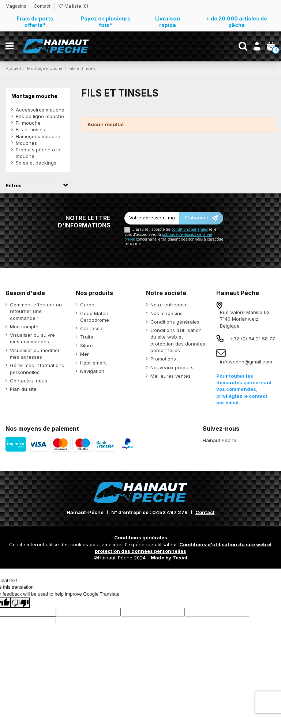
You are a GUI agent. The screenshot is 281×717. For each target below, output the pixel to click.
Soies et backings (36, 163)
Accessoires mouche (40, 110)
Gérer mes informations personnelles (37, 368)
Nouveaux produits (172, 367)
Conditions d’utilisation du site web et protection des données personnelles (177, 340)
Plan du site (23, 389)
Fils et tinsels (30, 129)
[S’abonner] (201, 218)
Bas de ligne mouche (40, 116)
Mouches (26, 143)
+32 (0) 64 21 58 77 (252, 338)
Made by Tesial (169, 558)
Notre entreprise (169, 304)
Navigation (92, 371)
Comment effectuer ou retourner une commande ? (36, 311)
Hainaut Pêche (219, 440)
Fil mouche (28, 123)
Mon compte (24, 326)
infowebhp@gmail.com (246, 362)
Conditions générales (174, 322)
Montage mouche (34, 96)
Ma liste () (73, 6)
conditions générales (190, 229)
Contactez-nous (28, 381)
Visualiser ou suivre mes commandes (32, 338)
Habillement (93, 363)
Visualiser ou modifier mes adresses (35, 353)
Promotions (163, 359)
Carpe (87, 304)
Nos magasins (166, 313)
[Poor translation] (20, 602)
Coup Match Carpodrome (94, 316)
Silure (86, 345)
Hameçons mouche (38, 136)
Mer (84, 354)
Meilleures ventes (170, 376)
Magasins (16, 6)
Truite (86, 337)
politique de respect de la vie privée (168, 236)
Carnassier (92, 328)
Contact (42, 6)
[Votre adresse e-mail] (151, 218)
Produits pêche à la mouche (38, 153)
